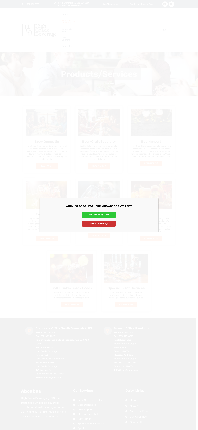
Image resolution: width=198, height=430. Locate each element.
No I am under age (99, 223)
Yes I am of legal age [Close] (99, 214)
